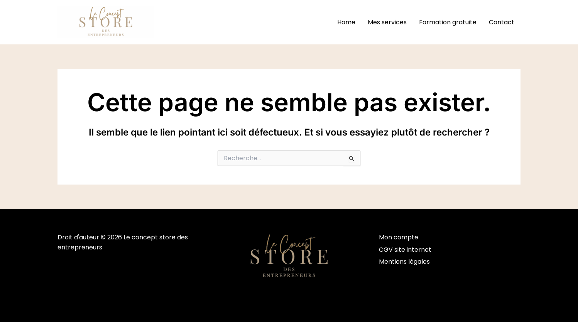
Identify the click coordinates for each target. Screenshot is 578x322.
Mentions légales (404, 261)
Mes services (387, 22)
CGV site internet (405, 249)
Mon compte (398, 237)
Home (346, 22)
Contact (501, 22)
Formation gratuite (448, 22)
